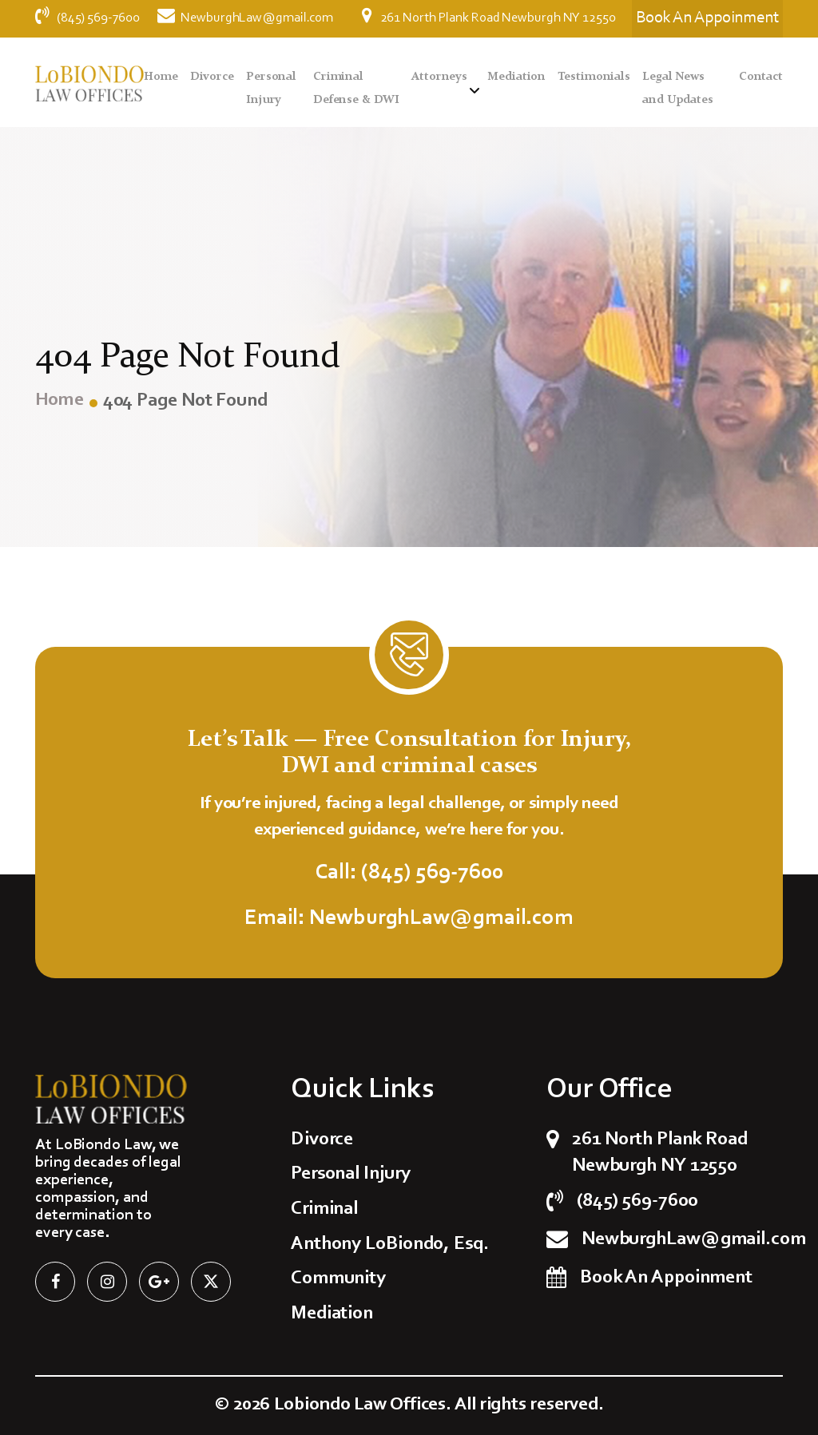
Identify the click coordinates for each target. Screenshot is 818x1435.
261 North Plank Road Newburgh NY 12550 (489, 15)
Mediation (516, 77)
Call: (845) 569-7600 (409, 873)
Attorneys (439, 77)
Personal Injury (351, 1173)
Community (338, 1278)
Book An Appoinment (666, 1277)
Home (161, 77)
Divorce (212, 77)
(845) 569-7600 (88, 18)
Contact (761, 77)
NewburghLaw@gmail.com (245, 18)
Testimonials (594, 77)
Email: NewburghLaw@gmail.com (409, 918)
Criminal (324, 1209)
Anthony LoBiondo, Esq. (390, 1244)
